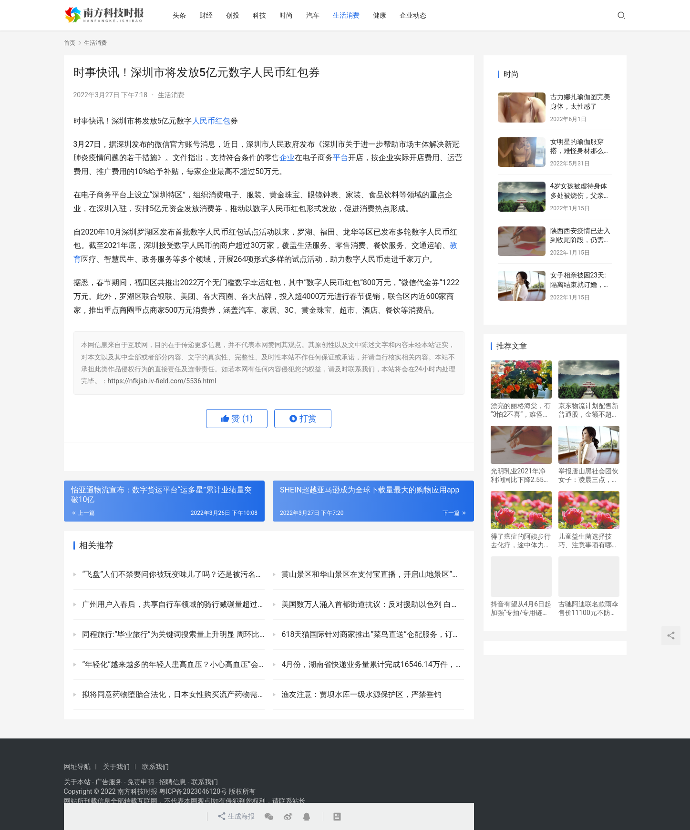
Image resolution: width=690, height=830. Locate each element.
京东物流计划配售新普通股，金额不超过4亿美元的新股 (588, 410)
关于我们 (116, 766)
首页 (69, 43)
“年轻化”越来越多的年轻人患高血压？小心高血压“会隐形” (173, 664)
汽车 (312, 15)
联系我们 (155, 766)
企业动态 (413, 15)
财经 (206, 15)
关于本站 (77, 782)
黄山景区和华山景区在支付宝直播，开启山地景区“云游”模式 (372, 574)
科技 (259, 15)
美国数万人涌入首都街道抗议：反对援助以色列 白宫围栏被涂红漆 (372, 604)
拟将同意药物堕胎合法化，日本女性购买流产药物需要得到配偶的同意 (173, 694)
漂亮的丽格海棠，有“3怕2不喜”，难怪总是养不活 (521, 410)
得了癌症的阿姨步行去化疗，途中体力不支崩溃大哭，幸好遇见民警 (521, 541)
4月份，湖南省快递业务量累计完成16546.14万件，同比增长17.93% (372, 664)
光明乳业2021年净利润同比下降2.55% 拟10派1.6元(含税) (520, 475)
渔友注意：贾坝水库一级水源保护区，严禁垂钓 (361, 694)
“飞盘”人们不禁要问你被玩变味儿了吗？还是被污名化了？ (173, 574)
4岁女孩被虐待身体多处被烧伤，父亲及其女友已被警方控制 (580, 195)
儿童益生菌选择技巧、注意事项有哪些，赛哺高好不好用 (588, 541)
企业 (287, 157)
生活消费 (346, 15)
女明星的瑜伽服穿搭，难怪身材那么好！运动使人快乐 (577, 151)
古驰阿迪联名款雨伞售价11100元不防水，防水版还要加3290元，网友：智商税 (588, 608)
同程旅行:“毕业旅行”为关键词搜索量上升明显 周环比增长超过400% (173, 634)
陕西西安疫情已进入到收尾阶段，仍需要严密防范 (580, 240)
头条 (179, 15)
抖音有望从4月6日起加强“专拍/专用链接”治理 (521, 608)
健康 (379, 15)
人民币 (203, 120)
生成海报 (236, 816)
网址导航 (77, 766)
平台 (340, 157)
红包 (222, 120)
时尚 (286, 15)
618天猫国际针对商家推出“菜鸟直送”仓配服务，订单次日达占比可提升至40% (372, 634)
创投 (232, 15)
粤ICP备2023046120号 (193, 791)
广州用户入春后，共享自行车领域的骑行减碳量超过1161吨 (173, 604)
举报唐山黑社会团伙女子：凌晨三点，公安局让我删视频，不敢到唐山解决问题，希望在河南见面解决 (588, 475)
